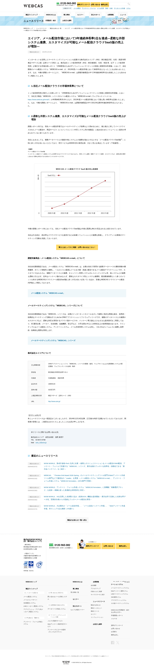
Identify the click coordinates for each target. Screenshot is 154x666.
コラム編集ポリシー (108, 653)
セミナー (93, 614)
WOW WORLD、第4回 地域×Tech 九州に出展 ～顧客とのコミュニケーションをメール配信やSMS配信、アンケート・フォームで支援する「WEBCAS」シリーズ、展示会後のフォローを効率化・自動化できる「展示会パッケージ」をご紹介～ (85, 466)
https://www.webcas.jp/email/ (39, 99)
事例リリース (95, 611)
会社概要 (93, 585)
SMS (106, 8)
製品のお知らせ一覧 (55, 28)
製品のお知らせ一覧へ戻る (77, 520)
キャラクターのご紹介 (98, 594)
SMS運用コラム (116, 597)
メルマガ (114, 618)
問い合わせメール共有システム (57, 596)
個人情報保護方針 (54, 653)
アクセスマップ (96, 588)
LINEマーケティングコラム (119, 594)
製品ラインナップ (30, 14)
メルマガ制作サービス (54, 618)
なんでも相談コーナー (77, 609)
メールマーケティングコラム (120, 588)
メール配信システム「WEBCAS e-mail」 (47, 294)
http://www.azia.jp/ (54, 402)
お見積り (114, 631)
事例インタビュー (96, 608)
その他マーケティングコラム (120, 603)
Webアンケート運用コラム (119, 591)
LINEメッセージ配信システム (33, 606)
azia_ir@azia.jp (41, 443)
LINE (111, 8)
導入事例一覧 (75, 592)
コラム (128, 8)
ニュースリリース (41, 28)
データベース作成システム (56, 606)
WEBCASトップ (28, 28)
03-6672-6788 (40, 440)
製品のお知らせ (96, 605)
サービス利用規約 (96, 653)
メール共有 (100, 8)
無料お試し (104, 4)
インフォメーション (97, 617)
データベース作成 (119, 8)
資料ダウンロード (80, 4)
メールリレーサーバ (30, 599)
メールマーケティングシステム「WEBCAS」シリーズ (52, 341)
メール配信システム (30, 596)
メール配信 (77, 8)
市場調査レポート (116, 615)
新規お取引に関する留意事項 (82, 653)
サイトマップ (44, 653)
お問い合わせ (93, 4)
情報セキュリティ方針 (67, 653)
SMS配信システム (29, 603)
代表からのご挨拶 (96, 591)
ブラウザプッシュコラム (118, 600)
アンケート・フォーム (89, 8)
